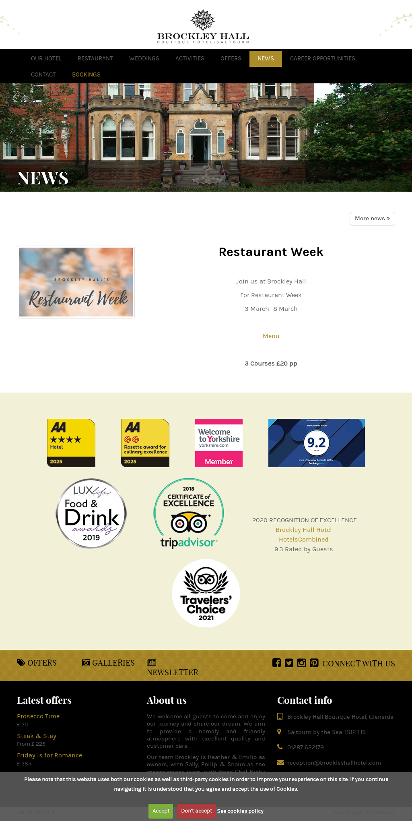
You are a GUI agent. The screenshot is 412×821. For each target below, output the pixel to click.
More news (372, 218)
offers (230, 58)
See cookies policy (240, 811)
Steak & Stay (36, 736)
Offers (37, 663)
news (266, 58)
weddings (144, 58)
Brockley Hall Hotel (304, 530)
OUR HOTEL (46, 58)
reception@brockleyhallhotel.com (334, 762)
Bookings (86, 74)
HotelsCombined (304, 539)
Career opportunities (322, 58)
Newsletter (172, 668)
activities (189, 58)
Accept (160, 811)
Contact (43, 74)
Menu (271, 336)
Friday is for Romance (49, 755)
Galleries (108, 663)
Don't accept (196, 811)
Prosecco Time (38, 716)
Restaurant (95, 58)
